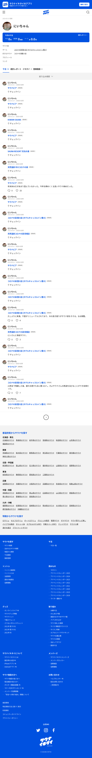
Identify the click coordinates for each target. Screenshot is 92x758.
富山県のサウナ (22, 465)
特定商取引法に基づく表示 (12, 706)
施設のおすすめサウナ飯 (59, 617)
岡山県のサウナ (35, 493)
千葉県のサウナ (62, 453)
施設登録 (7, 558)
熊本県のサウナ (48, 505)
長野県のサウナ (75, 465)
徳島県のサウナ (75, 493)
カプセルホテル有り (34, 524)
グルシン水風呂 (43, 520)
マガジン (54, 570)
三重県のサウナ (48, 474)
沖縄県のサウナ (23, 509)
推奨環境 (6, 703)
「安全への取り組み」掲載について (16, 694)
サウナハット (9, 617)
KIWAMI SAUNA (14, 119)
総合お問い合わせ (57, 682)
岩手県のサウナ (35, 440)
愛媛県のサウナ (22, 496)
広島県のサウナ (48, 493)
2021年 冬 (8, 632)
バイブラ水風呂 (8, 524)
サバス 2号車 (55, 629)
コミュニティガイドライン (12, 714)
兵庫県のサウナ (48, 484)
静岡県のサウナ (22, 474)
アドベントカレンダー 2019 (60, 592)
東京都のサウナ (75, 453)
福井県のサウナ (48, 465)
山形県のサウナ (75, 440)
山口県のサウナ (62, 493)
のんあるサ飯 (55, 614)
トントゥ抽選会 (9, 570)
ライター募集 (55, 598)
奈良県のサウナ (62, 484)
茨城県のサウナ (8, 453)
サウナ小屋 (74, 524)
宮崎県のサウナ (75, 505)
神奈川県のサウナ (9, 456)
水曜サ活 (54, 610)
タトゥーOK (20, 524)
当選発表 (7, 576)
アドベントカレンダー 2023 (60, 579)
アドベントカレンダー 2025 (60, 573)
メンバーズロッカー (57, 660)
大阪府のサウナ (35, 484)
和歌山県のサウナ (76, 484)
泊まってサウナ (56, 642)
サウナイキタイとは (11, 657)
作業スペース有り (50, 524)
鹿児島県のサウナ (9, 509)
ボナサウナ (65, 520)
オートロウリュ (30, 520)
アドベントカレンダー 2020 (60, 589)
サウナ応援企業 (56, 636)
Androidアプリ (9, 667)
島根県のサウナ (22, 493)
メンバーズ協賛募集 (11, 691)
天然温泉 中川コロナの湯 (18, 167)
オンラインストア (10, 610)
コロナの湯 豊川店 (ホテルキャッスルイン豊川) (30, 50)
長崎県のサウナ (35, 505)
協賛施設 (54, 663)
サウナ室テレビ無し (78, 520)
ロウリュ (6, 520)
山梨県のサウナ (62, 465)
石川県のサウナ (35, 465)
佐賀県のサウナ (22, 505)
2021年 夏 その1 (10, 626)
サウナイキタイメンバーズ (60, 657)
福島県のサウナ (8, 444)
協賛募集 (7, 583)
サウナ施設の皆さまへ (12, 679)
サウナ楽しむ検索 (57, 623)
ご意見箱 (54, 685)
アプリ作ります (56, 620)
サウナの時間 (55, 639)
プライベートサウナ (20, 527)
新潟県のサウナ (8, 465)
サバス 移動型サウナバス (59, 626)
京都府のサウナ (22, 484)
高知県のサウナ (35, 496)
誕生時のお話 (9, 660)
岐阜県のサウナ (8, 474)
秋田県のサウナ (62, 440)
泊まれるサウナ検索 (11, 548)
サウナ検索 (8, 545)
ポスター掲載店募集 (11, 685)
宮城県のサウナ (48, 440)
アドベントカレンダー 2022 (60, 583)
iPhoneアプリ (9, 663)
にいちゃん (21, 26)
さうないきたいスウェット (13, 623)
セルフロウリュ (17, 520)
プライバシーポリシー (10, 718)
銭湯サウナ (55, 520)
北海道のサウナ (8, 440)
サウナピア (12, 88)
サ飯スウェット (9, 620)
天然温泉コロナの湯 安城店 (19, 233)
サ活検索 (7, 555)
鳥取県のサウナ (8, 493)
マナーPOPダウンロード (13, 688)
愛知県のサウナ (35, 474)
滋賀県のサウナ (8, 484)
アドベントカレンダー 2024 (60, 576)
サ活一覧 (54, 545)
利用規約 (6, 710)
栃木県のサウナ (22, 453)
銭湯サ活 (54, 645)
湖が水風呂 (7, 527)
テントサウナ (63, 524)
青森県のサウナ (22, 440)
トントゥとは (9, 573)
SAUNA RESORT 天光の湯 (18, 151)
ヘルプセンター (56, 679)
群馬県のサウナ (35, 453)
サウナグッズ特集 (10, 614)
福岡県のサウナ (8, 505)
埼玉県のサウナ (48, 453)
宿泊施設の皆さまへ (11, 682)
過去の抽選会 (9, 579)
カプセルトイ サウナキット (60, 632)
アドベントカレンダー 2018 (60, 595)
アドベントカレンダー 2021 (60, 586)
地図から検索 (9, 552)
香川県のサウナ (8, 496)
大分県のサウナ (62, 505)
